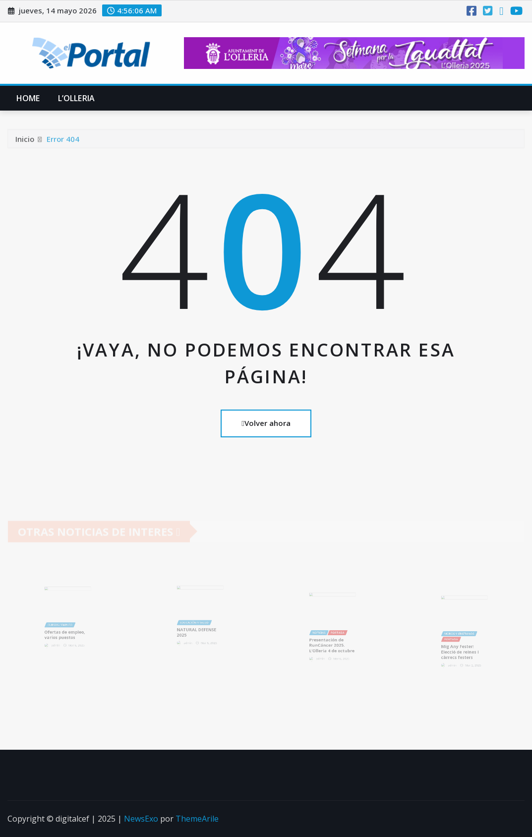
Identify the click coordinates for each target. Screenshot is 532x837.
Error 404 (63, 141)
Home (28, 98)
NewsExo (141, 818)
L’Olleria (76, 98)
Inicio (24, 141)
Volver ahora (265, 423)
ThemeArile (197, 818)
